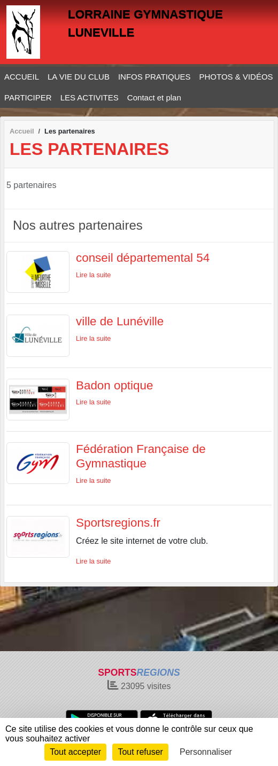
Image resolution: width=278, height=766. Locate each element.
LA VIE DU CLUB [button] (79, 76)
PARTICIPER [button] (28, 97)
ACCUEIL (21, 76)
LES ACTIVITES (89, 97)
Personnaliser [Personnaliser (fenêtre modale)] (206, 751)
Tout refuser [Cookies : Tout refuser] (140, 751)
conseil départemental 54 (143, 257)
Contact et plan (154, 97)
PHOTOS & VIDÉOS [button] (236, 76)
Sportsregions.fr (118, 522)
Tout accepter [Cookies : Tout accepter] (75, 751)
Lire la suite (93, 275)
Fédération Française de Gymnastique (141, 456)
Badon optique (114, 385)
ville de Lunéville (120, 321)
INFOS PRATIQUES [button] (154, 76)
